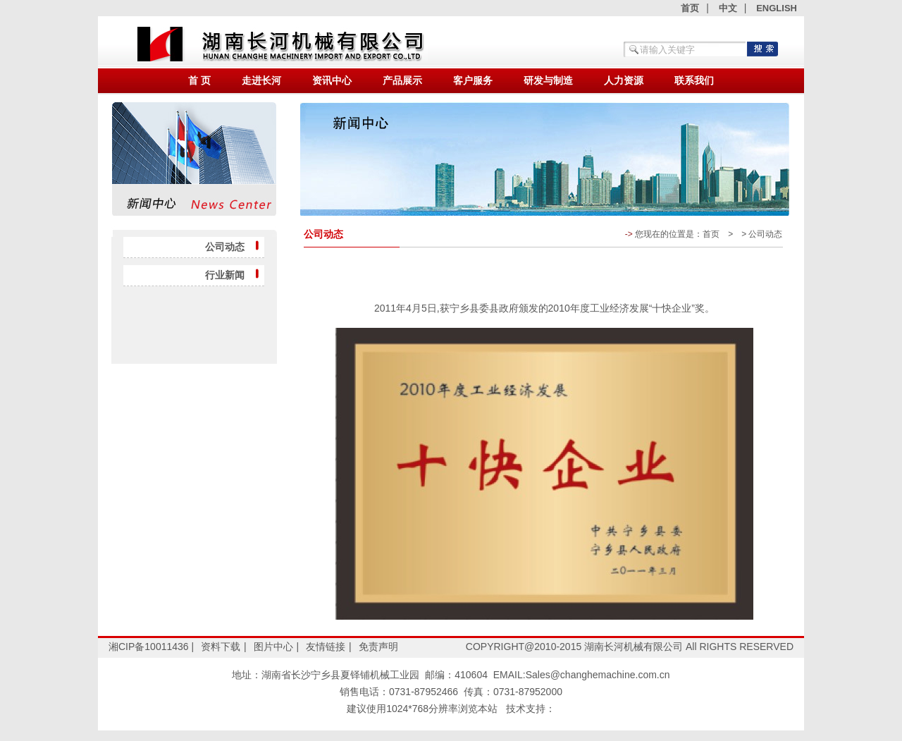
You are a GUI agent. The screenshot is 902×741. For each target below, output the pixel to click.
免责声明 (378, 646)
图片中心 (273, 646)
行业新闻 (226, 275)
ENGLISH (776, 8)
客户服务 (473, 80)
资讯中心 (332, 80)
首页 (690, 8)
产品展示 (402, 80)
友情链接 (325, 646)
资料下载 (220, 646)
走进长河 (261, 80)
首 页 (199, 80)
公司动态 (226, 246)
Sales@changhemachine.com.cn (598, 674)
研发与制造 (548, 80)
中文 (728, 8)
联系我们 (694, 80)
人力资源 (623, 80)
